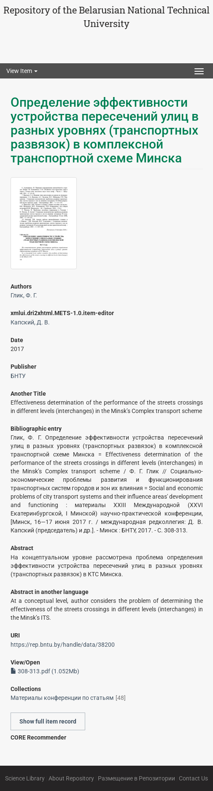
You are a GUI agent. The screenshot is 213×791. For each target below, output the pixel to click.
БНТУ (18, 376)
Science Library (25, 778)
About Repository (71, 778)
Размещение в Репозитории (136, 778)
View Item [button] (22, 70)
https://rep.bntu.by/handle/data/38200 (63, 644)
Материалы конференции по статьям (62, 697)
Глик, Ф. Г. (24, 295)
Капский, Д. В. (30, 322)
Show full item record (47, 721)
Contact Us (193, 778)
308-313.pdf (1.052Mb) (45, 671)
